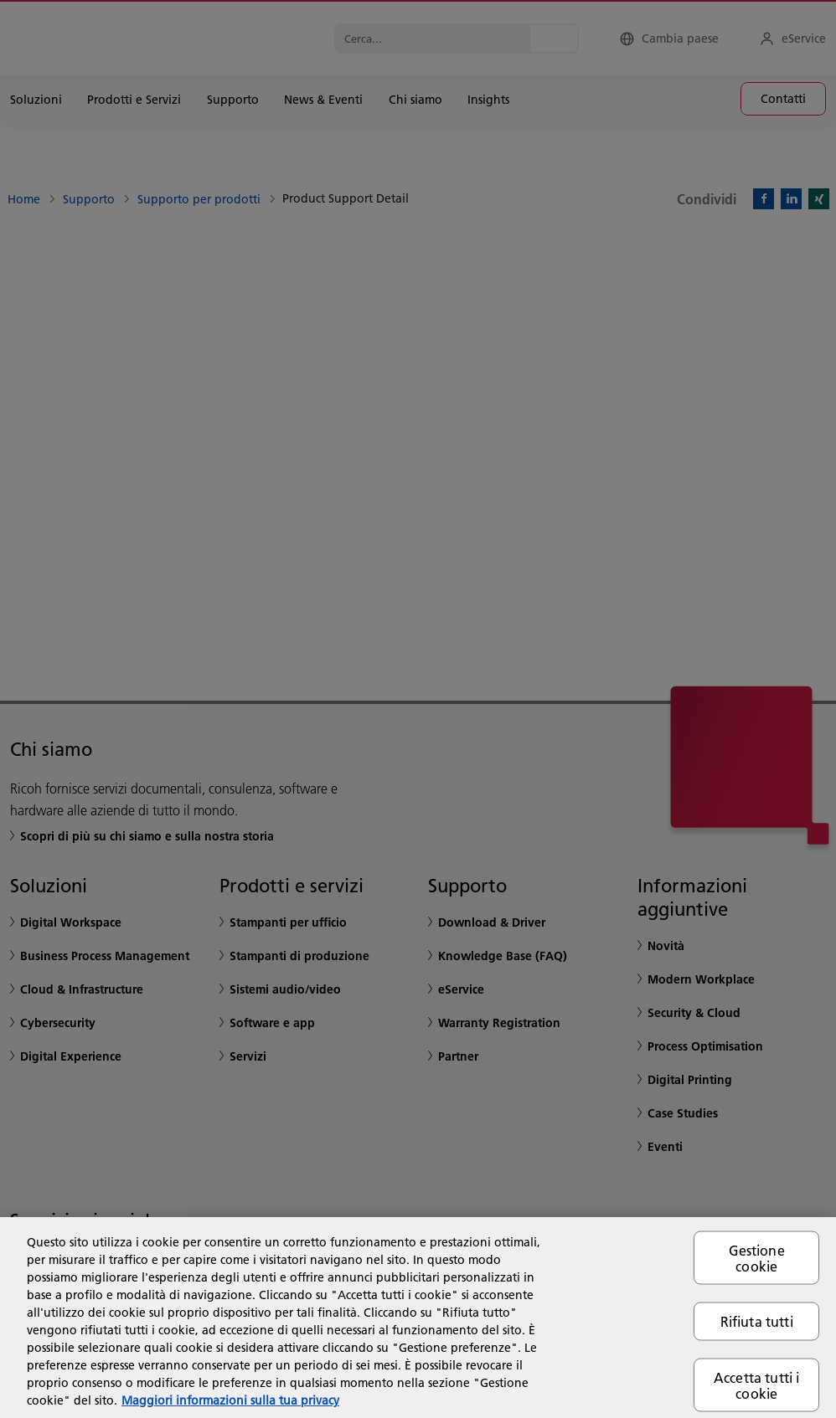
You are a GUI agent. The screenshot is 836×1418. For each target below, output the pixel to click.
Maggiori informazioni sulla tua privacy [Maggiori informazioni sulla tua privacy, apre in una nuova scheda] (230, 1400)
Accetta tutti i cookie (756, 1384)
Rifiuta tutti (756, 1321)
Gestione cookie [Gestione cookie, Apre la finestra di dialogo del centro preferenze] (757, 1258)
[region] (418, 1317)
